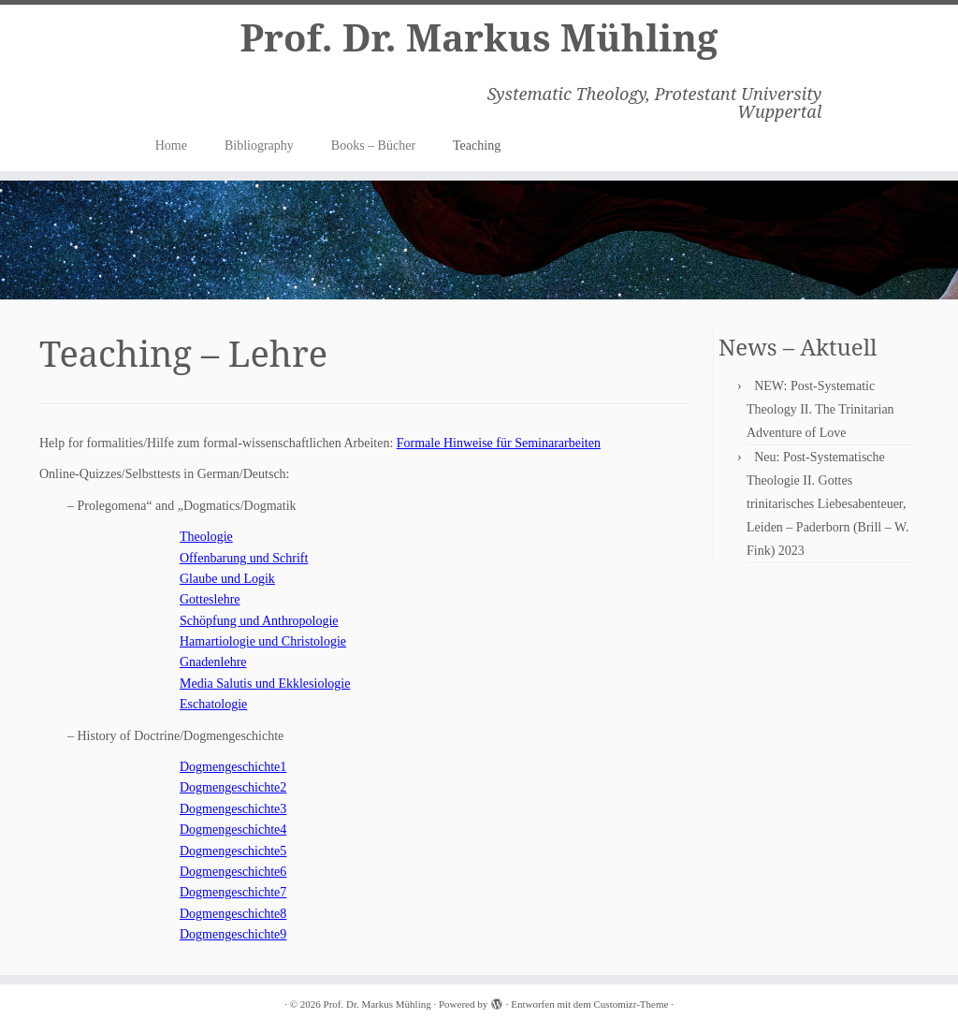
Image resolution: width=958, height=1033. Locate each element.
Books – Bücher (373, 145)
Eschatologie (213, 704)
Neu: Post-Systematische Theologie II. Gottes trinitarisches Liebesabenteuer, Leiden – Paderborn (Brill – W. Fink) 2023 (827, 504)
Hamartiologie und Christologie (263, 641)
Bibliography (259, 145)
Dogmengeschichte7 (233, 892)
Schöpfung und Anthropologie (259, 621)
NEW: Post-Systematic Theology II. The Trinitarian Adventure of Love (820, 409)
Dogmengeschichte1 (233, 767)
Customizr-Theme (631, 1004)
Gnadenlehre (213, 662)
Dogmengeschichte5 (233, 851)
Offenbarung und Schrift (244, 558)
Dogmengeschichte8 (233, 914)
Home (171, 145)
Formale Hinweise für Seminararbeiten (499, 443)
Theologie (206, 537)
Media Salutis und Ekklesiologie (265, 684)
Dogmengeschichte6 (233, 872)
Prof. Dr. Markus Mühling (479, 37)
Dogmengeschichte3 (233, 809)
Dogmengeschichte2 (233, 787)
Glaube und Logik (227, 579)
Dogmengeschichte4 (233, 829)
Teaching (477, 145)
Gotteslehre (210, 599)
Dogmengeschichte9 (233, 934)
